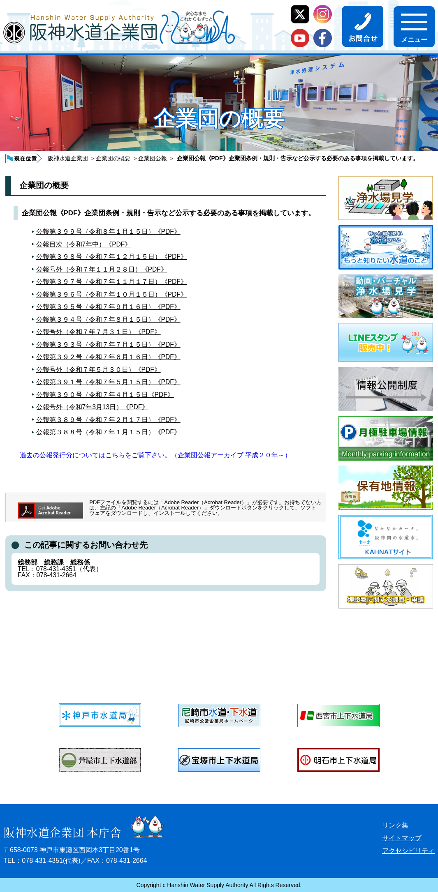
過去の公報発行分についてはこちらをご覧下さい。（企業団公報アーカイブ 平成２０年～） (155, 455)
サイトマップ (402, 837)
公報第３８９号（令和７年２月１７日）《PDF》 (108, 419)
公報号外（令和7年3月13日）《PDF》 (92, 406)
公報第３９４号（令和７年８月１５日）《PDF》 (108, 319)
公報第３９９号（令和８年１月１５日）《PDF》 (108, 231)
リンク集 (395, 825)
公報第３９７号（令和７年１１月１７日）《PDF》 (111, 281)
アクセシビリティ (408, 850)
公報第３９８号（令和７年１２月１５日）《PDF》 (111, 256)
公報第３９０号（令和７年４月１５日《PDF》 (105, 394)
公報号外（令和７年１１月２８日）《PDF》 (101, 269)
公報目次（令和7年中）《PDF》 (84, 244)
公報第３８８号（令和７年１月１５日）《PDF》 (108, 432)
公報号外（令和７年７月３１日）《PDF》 (98, 331)
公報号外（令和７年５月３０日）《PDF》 (98, 369)
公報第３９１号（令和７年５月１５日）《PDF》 (108, 381)
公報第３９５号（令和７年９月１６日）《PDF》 (108, 306)
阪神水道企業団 (68, 158)
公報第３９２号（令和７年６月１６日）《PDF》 (108, 356)
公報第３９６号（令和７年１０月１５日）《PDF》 (111, 294)
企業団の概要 (113, 158)
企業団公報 (152, 158)
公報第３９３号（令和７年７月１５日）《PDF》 (108, 344)
